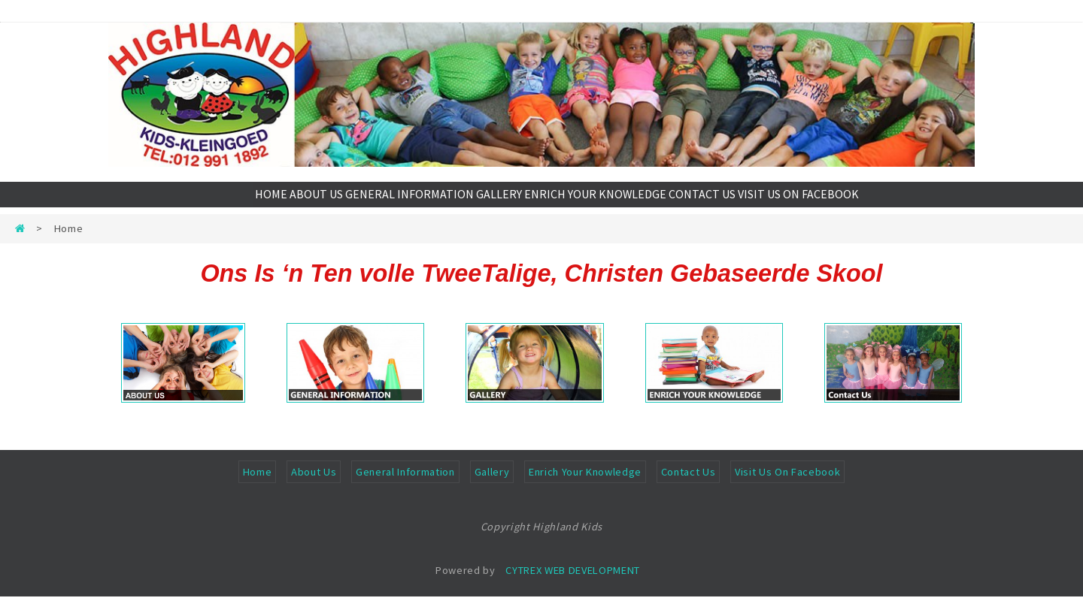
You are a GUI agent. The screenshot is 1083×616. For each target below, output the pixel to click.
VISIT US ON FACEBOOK (828, 204)
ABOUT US (308, 204)
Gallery (492, 491)
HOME (247, 204)
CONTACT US (723, 204)
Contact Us (688, 491)
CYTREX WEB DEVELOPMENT (572, 589)
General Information (405, 491)
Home (257, 491)
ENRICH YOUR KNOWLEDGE (610, 204)
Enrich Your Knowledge (585, 491)
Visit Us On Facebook (787, 491)
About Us (313, 491)
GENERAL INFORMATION (409, 204)
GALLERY (506, 204)
